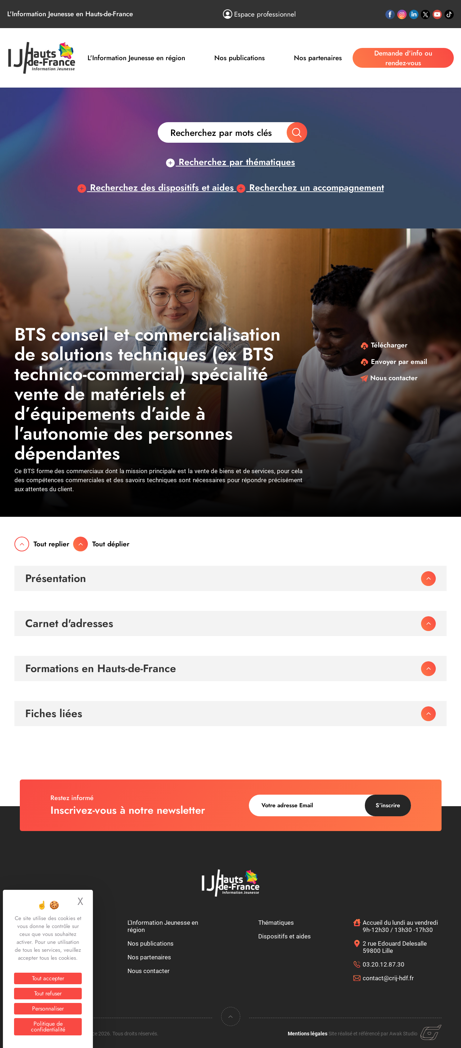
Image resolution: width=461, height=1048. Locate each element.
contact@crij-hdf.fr (388, 978)
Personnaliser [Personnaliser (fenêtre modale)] (48, 1008)
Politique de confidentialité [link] (48, 1027)
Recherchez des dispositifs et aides (157, 187)
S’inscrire (388, 805)
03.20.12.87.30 (383, 964)
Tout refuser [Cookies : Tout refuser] (48, 993)
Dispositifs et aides (284, 936)
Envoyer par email (393, 362)
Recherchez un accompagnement (310, 187)
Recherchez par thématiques (230, 161)
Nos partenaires (318, 58)
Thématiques (276, 922)
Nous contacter (388, 378)
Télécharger (383, 345)
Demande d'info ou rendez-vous (403, 58)
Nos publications (239, 58)
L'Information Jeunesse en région (136, 58)
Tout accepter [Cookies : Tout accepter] (48, 978)
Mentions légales (307, 1033)
